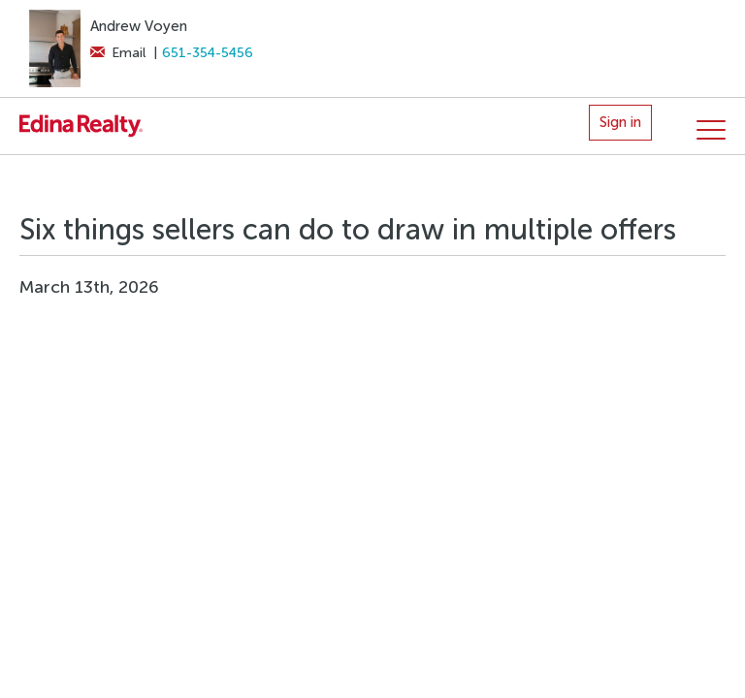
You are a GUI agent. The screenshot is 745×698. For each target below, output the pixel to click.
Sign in (620, 122)
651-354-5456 (207, 53)
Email (118, 53)
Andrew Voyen (138, 26)
